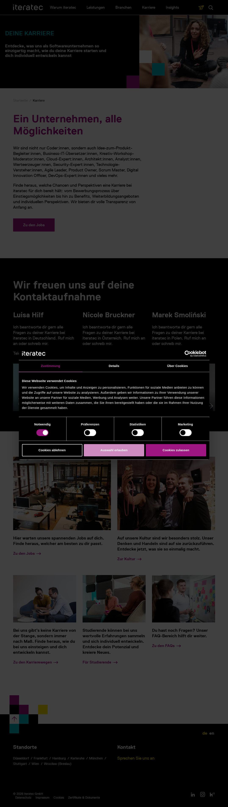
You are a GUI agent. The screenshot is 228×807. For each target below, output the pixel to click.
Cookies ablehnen (52, 450)
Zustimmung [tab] (50, 366)
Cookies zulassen (176, 450)
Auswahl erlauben (113, 450)
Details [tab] (114, 366)
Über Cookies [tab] (177, 366)
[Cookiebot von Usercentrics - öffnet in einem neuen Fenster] (187, 353)
